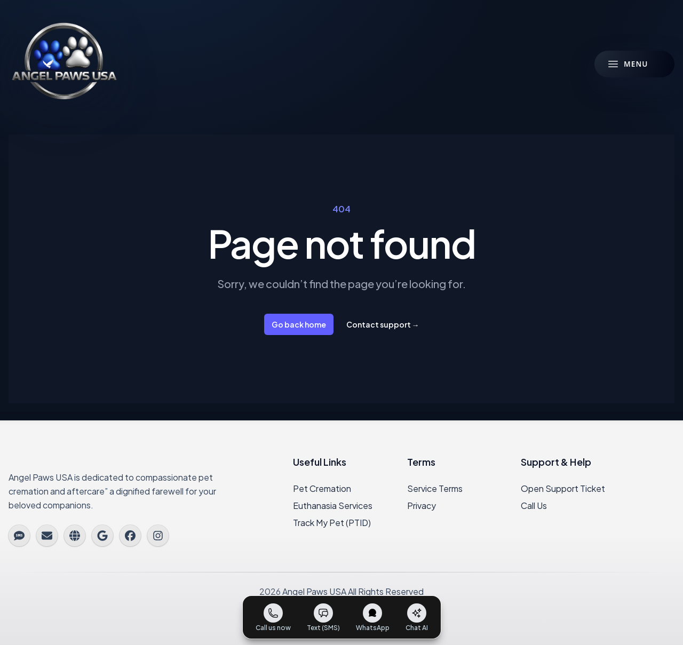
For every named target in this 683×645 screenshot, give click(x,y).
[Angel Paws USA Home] (64, 64)
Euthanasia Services (332, 505)
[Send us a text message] (323, 617)
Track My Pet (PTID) (332, 522)
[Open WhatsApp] (373, 617)
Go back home (299, 324)
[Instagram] (158, 535)
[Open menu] (634, 64)
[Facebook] (130, 535)
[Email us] (47, 535)
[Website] (74, 535)
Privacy (421, 505)
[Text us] (19, 535)
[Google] (102, 535)
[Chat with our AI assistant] (416, 617)
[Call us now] (273, 617)
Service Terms (435, 488)
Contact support (382, 324)
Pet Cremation (322, 488)
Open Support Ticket (563, 488)
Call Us (534, 505)
